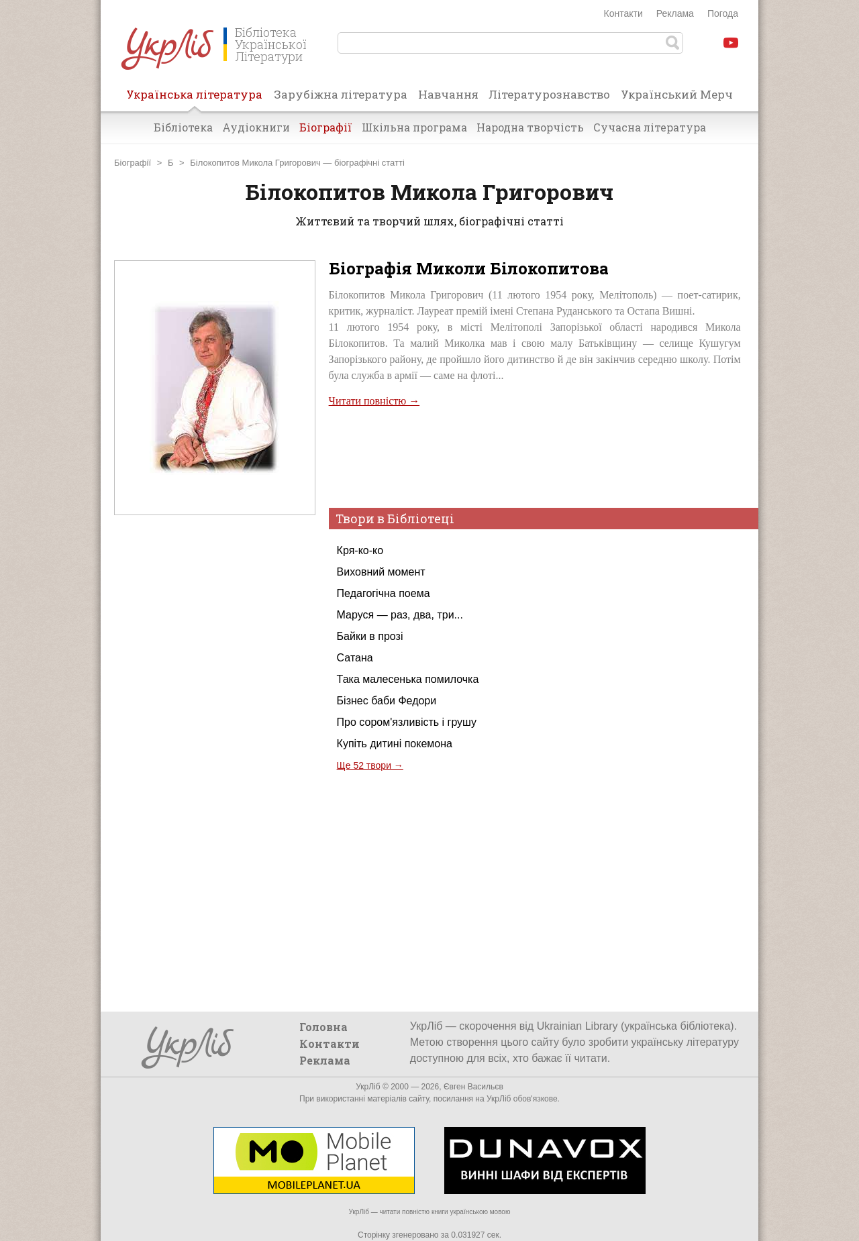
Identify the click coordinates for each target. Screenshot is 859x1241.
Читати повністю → (374, 401)
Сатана (355, 657)
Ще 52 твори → (370, 765)
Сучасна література (649, 127)
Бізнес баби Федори (387, 700)
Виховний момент (381, 572)
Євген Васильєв (473, 1086)
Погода (722, 13)
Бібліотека (183, 127)
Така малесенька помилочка (408, 679)
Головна (323, 1027)
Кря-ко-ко (360, 550)
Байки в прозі (370, 636)
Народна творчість (530, 127)
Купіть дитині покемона (394, 743)
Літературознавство (549, 94)
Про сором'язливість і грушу (406, 722)
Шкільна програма (414, 127)
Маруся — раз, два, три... (400, 614)
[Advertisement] (214, 783)
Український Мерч (677, 94)
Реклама (675, 13)
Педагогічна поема (383, 593)
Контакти (623, 13)
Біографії (325, 127)
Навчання (448, 94)
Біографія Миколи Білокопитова (469, 268)
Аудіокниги (256, 127)
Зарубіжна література (340, 94)
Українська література (194, 99)
